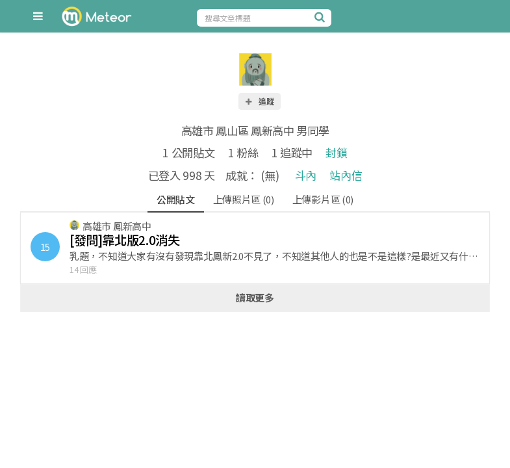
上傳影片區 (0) (322, 199)
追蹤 (259, 101)
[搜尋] (322, 17)
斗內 (305, 175)
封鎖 (336, 152)
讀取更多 (255, 297)
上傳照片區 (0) (243, 199)
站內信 (345, 175)
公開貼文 (176, 199)
